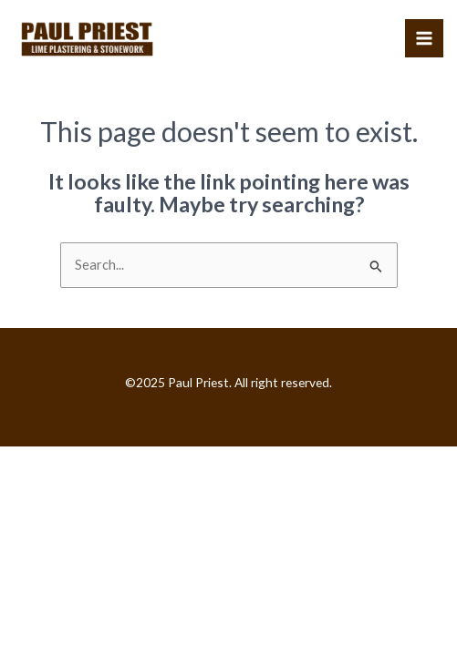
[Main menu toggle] (424, 38)
